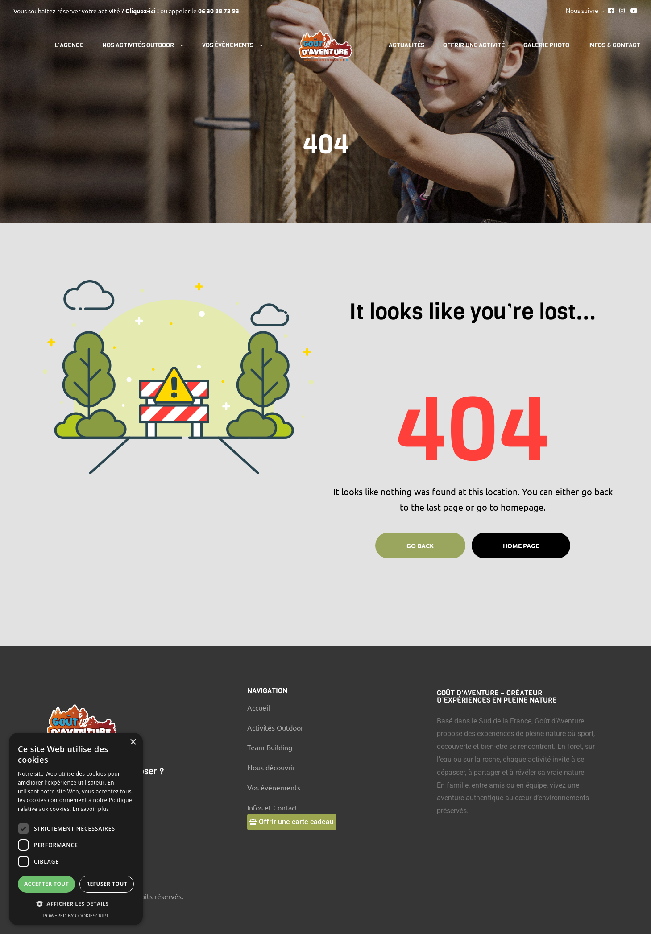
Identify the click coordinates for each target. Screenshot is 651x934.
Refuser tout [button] (106, 884)
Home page (521, 545)
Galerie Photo (546, 45)
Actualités (406, 45)
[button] (291, 822)
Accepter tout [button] (46, 884)
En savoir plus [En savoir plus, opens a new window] (91, 809)
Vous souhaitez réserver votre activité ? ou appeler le (126, 11)
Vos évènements (227, 45)
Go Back (420, 545)
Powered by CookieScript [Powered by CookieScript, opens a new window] (76, 915)
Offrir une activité (474, 45)
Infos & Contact (614, 45)
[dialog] (76, 829)
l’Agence (68, 45)
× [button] (132, 742)
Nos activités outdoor (138, 45)
